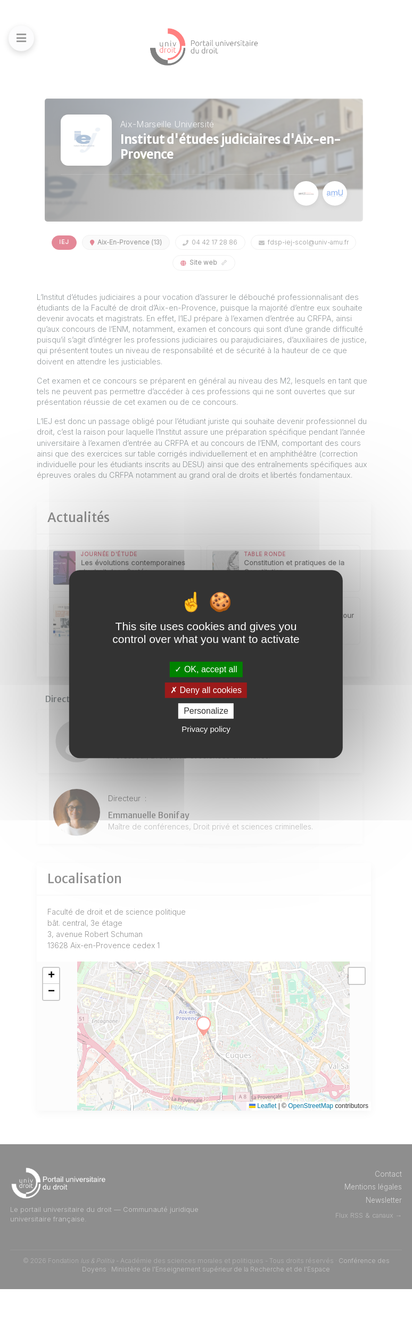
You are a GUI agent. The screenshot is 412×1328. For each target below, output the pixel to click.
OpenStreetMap (310, 1144)
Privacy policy (206, 729)
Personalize (206, 710)
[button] (88, 1014)
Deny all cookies (206, 690)
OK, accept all (206, 669)
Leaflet (262, 1144)
